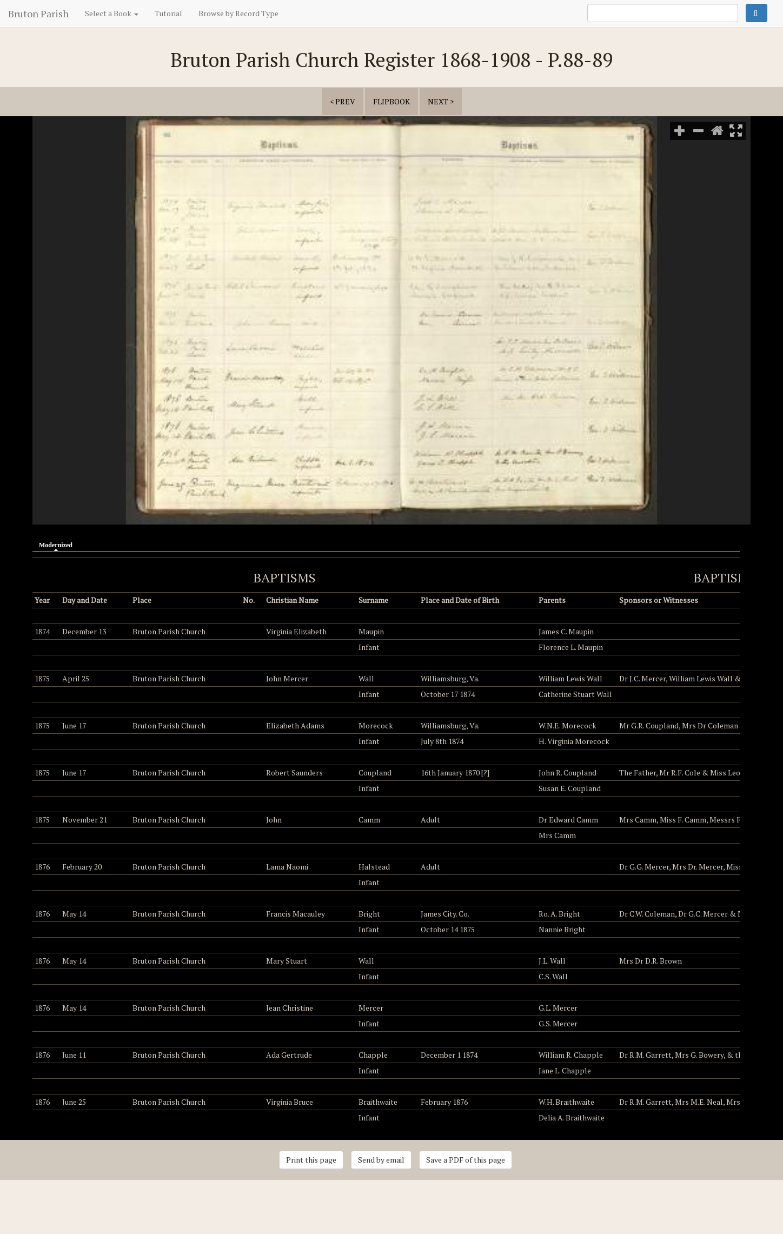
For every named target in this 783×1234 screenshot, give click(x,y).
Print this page (311, 1160)
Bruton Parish (38, 13)
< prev (342, 101)
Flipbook (391, 101)
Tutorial (168, 13)
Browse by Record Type (238, 13)
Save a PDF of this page (465, 1160)
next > (441, 101)
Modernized (58, 544)
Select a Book (111, 13)
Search (756, 13)
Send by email (381, 1160)
